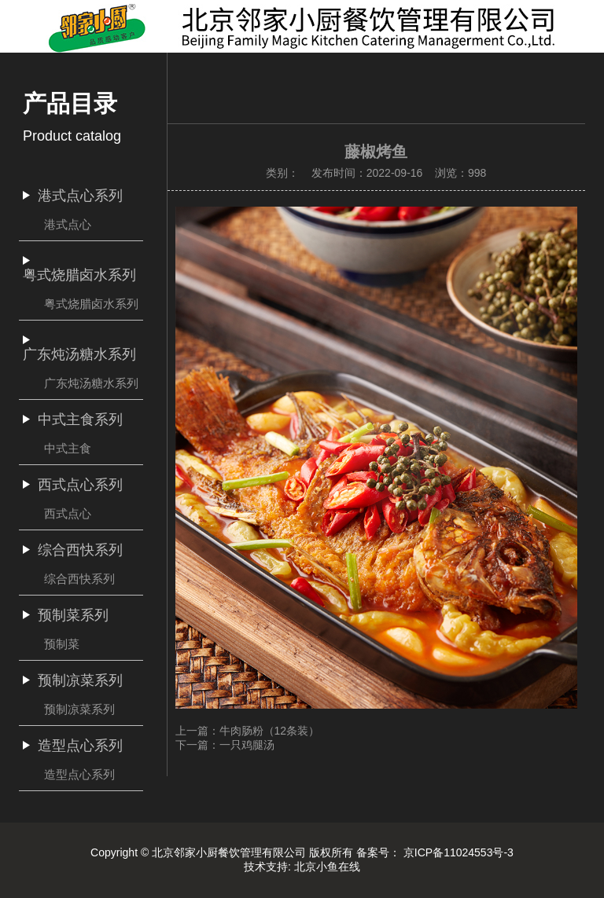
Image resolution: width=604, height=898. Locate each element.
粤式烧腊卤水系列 (91, 303)
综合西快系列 (79, 578)
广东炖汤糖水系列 (91, 383)
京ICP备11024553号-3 (458, 852)
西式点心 (67, 513)
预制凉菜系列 (79, 709)
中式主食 (67, 448)
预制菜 (61, 644)
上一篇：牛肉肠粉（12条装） (247, 730)
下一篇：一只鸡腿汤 (224, 745)
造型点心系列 (79, 774)
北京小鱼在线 (327, 866)
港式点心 (67, 224)
